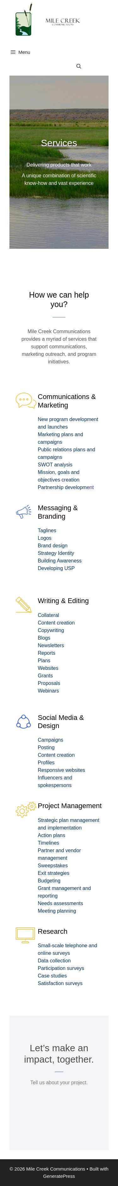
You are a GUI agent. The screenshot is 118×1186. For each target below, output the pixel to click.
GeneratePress (59, 1176)
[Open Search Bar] (79, 66)
